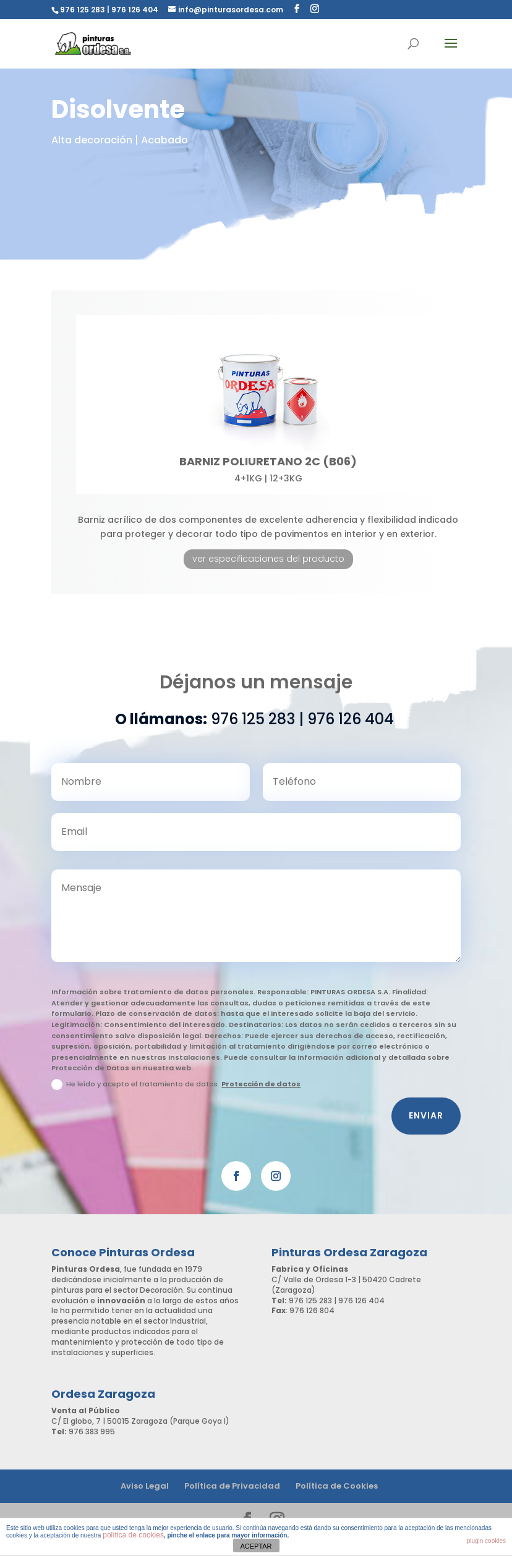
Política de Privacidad (232, 1486)
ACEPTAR (255, 1546)
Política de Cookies (337, 1486)
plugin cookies (486, 1540)
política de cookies (133, 1535)
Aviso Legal (145, 1486)
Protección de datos (261, 1094)
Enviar (426, 1125)
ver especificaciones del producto (268, 558)
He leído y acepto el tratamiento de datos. (176, 1094)
